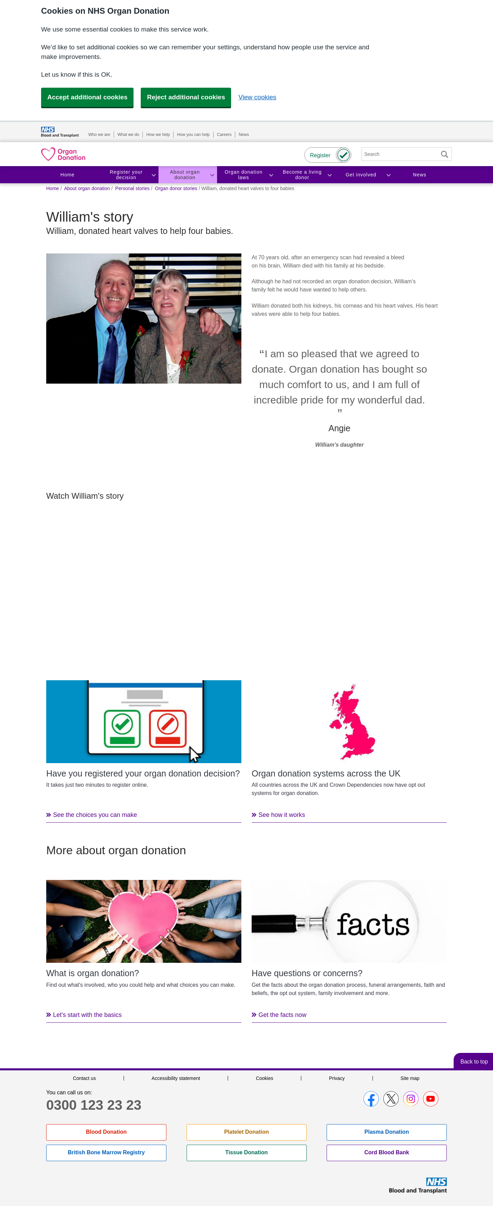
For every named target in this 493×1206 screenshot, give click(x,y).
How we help (158, 134)
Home (68, 174)
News (244, 134)
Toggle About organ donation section (212, 175)
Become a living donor (302, 175)
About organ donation (185, 175)
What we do (128, 134)
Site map (410, 1078)
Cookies (264, 1078)
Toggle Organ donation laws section (271, 175)
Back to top (474, 1062)
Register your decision (126, 175)
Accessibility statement (176, 1078)
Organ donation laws (244, 175)
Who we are (99, 134)
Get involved (360, 174)
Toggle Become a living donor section (329, 175)
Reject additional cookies (186, 97)
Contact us (84, 1078)
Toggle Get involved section (388, 175)
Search (444, 154)
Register (320, 155)
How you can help (193, 134)
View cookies (257, 97)
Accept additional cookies (87, 97)
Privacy (337, 1078)
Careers (224, 134)
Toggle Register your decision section (153, 175)
